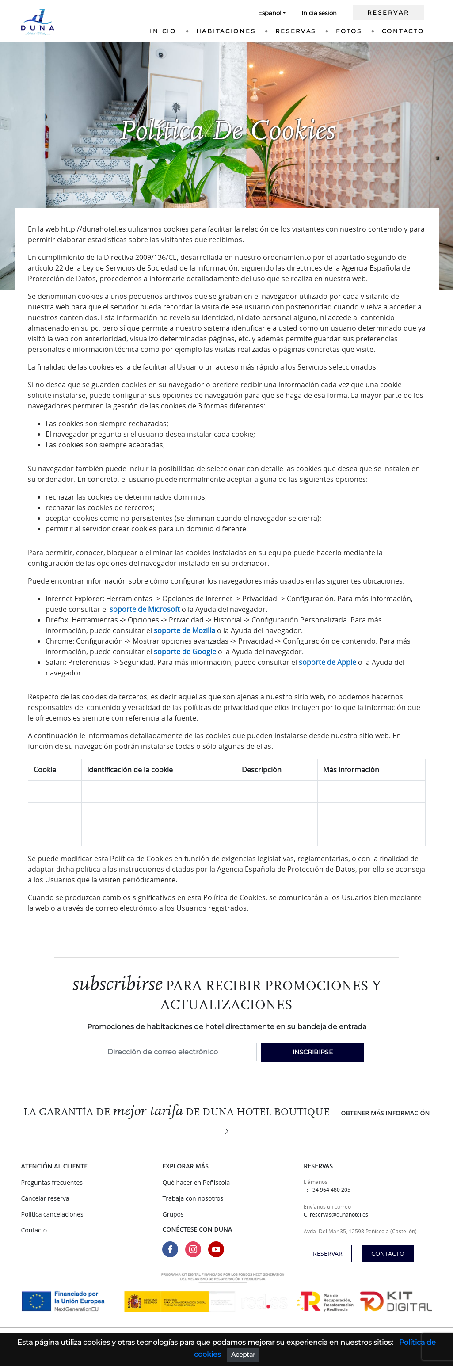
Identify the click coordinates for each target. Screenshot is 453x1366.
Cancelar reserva (45, 1198)
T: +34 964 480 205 (327, 1189)
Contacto (403, 30)
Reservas (295, 30)
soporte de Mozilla (184, 630)
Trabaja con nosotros (192, 1198)
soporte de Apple (327, 662)
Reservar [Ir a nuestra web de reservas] (388, 12)
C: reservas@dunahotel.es (336, 1214)
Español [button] (270, 12)
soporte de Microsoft (145, 609)
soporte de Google (185, 651)
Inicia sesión (319, 12)
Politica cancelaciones (52, 1214)
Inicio (163, 30)
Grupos (172, 1214)
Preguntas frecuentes (52, 1182)
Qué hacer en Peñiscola (196, 1182)
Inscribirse (313, 1052)
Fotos (349, 30)
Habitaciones (226, 30)
